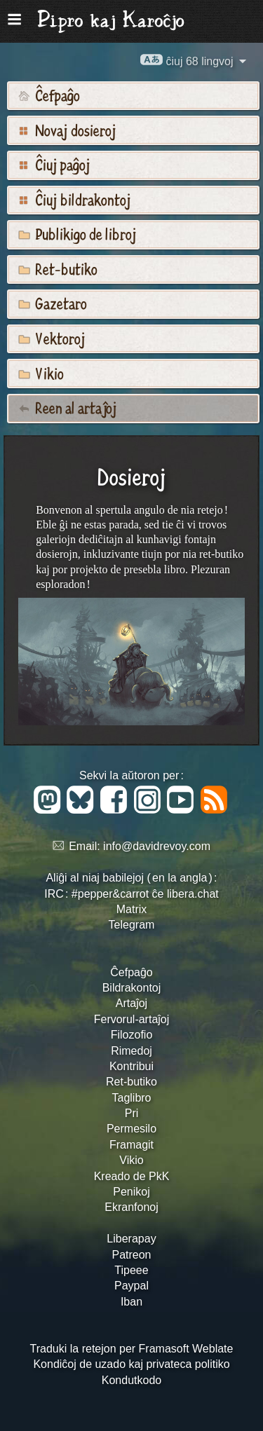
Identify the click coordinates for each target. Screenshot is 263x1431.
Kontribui (131, 1066)
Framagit (131, 1145)
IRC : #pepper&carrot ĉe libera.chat (131, 894)
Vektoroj (52, 338)
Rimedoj (131, 1051)
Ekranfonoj (131, 1207)
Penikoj (131, 1192)
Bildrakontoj (131, 988)
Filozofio (132, 1035)
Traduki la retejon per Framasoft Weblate (132, 1349)
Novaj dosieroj (67, 129)
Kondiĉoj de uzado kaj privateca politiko (131, 1364)
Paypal (131, 1286)
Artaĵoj (131, 1003)
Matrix (131, 909)
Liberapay (131, 1239)
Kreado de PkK (132, 1176)
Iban (131, 1302)
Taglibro (131, 1098)
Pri (132, 1113)
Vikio (41, 373)
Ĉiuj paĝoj (54, 164)
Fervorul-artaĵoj (132, 1019)
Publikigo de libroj (77, 233)
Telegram (132, 925)
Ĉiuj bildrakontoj (74, 199)
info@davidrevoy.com (156, 846)
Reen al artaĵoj (67, 407)
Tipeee (131, 1270)
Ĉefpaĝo (49, 94)
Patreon (131, 1255)
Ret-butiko (57, 268)
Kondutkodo (131, 1380)
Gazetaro (52, 303)
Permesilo (131, 1129)
